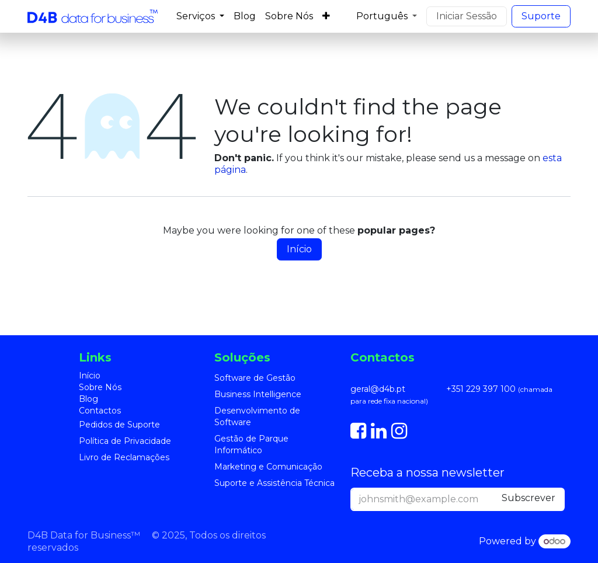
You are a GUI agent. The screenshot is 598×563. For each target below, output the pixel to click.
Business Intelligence (257, 394)
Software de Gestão (254, 378)
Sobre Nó (98, 387)
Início (299, 249)
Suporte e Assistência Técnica (274, 483)
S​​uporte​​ (541, 16)
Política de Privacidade (125, 441)
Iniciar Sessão (466, 16)
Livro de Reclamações (124, 457)
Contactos (100, 410)
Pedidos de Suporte (119, 424)
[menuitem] (200, 16)
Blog (88, 399)
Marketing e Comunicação (268, 466)
